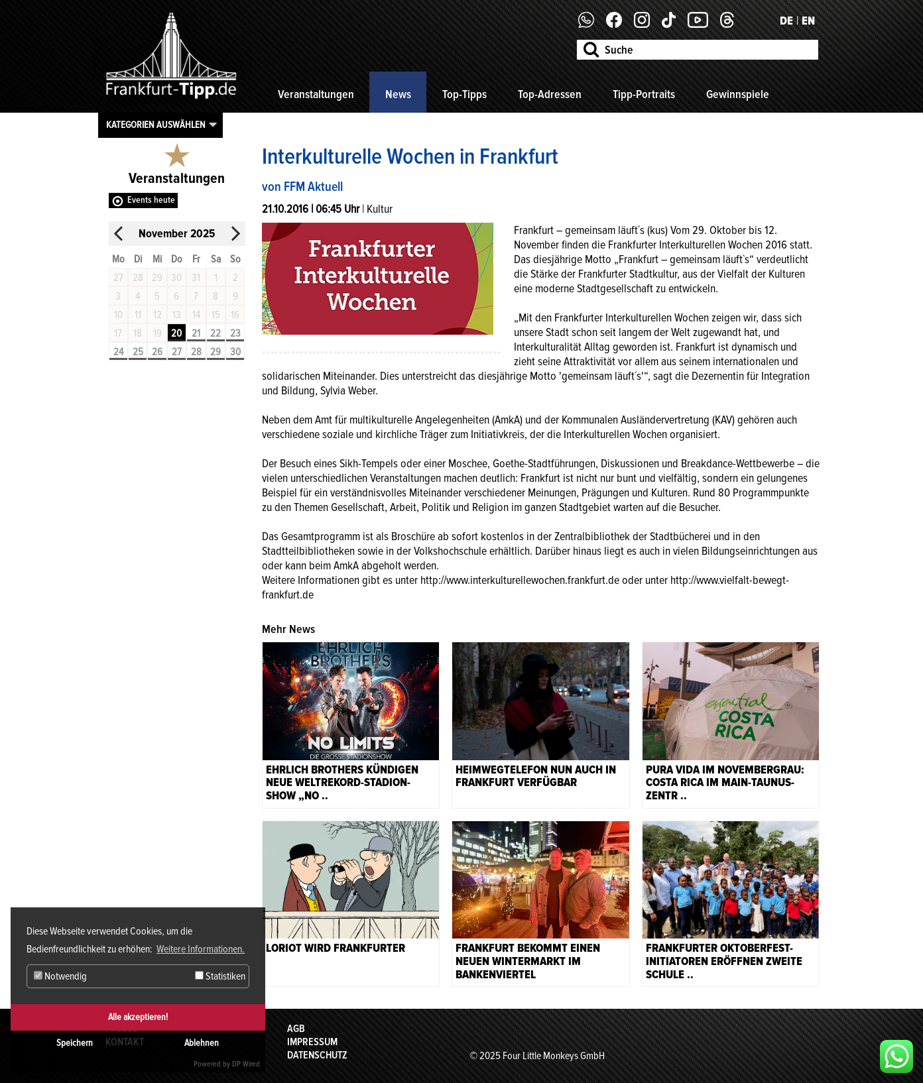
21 (196, 333)
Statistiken (220, 976)
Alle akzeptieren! (138, 1017)
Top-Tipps (464, 94)
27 (177, 352)
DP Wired (246, 1064)
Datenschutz (317, 1055)
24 (118, 352)
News (398, 94)
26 (157, 352)
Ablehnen (201, 1043)
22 (215, 333)
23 (235, 333)
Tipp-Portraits (644, 94)
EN (808, 20)
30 (235, 352)
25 (138, 352)
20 (176, 333)
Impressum (312, 1042)
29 (215, 352)
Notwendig (60, 976)
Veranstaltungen (316, 94)
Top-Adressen (550, 94)
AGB (296, 1028)
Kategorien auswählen (156, 125)
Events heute (151, 199)
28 (196, 352)
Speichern (74, 1043)
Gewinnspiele (737, 94)
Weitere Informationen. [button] (200, 949)
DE (786, 20)
